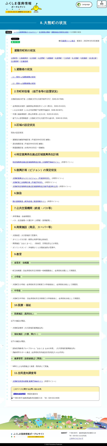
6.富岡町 (58, 58)
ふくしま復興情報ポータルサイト (25, 32)
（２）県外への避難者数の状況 (23, 83)
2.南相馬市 (23, 58)
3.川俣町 (33, 58)
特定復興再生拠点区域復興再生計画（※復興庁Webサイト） (36, 162)
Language (86, 4)
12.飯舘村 (24, 61)
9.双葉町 (84, 58)
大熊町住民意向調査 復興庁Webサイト (28, 381)
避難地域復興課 (19, 394)
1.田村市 (14, 58)
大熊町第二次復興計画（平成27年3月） (28, 182)
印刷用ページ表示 (68, 41)
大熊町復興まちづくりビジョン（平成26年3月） (32, 178)
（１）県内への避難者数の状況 (23, 77)
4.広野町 (41, 58)
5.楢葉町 (50, 58)
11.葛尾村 (15, 61)
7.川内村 (67, 58)
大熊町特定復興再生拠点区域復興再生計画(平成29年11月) (35, 186)
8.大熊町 (75, 58)
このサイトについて (76, 438)
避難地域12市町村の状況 (60, 32)
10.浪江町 (93, 58)
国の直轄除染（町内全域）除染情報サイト (29, 201)
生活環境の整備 (44, 32)
